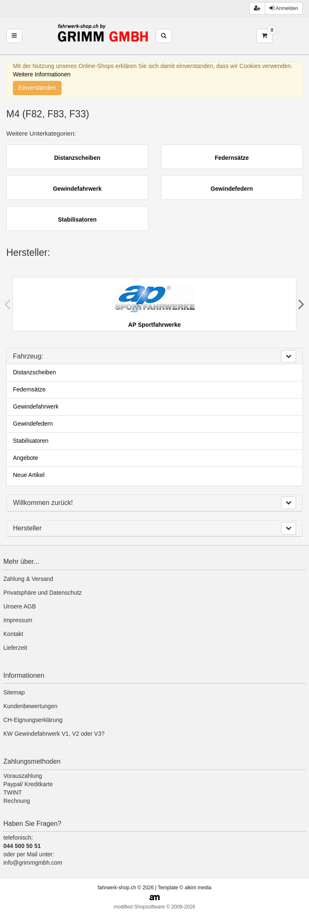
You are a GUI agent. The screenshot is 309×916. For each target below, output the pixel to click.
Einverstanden (37, 87)
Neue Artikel (28, 475)
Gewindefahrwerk (36, 406)
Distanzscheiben (34, 372)
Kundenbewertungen (30, 706)
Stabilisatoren (31, 440)
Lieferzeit (15, 647)
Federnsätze (29, 389)
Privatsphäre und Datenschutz (42, 592)
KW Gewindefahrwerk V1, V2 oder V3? (54, 733)
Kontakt (13, 634)
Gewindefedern (33, 423)
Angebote (25, 457)
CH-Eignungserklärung (33, 720)
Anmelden (283, 8)
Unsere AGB (19, 606)
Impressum (17, 620)
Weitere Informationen (41, 74)
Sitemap (14, 692)
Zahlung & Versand (28, 578)
